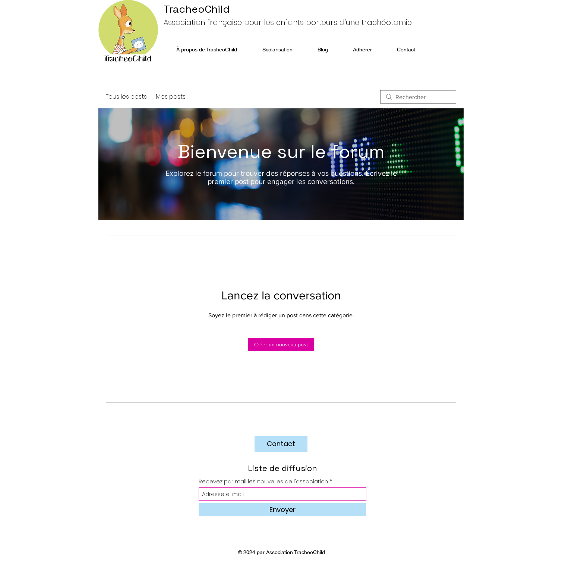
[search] (418, 97)
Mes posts (171, 96)
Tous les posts (126, 96)
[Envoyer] (282, 509)
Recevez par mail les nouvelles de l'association (263, 481)
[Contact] (281, 444)
